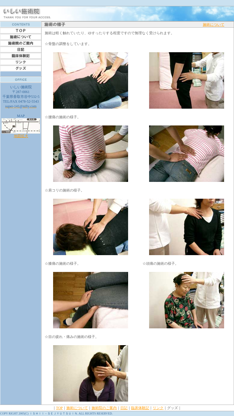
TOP (59, 408)
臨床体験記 (140, 408)
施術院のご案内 (104, 408)
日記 (124, 408)
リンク (158, 408)
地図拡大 (21, 134)
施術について (213, 25)
